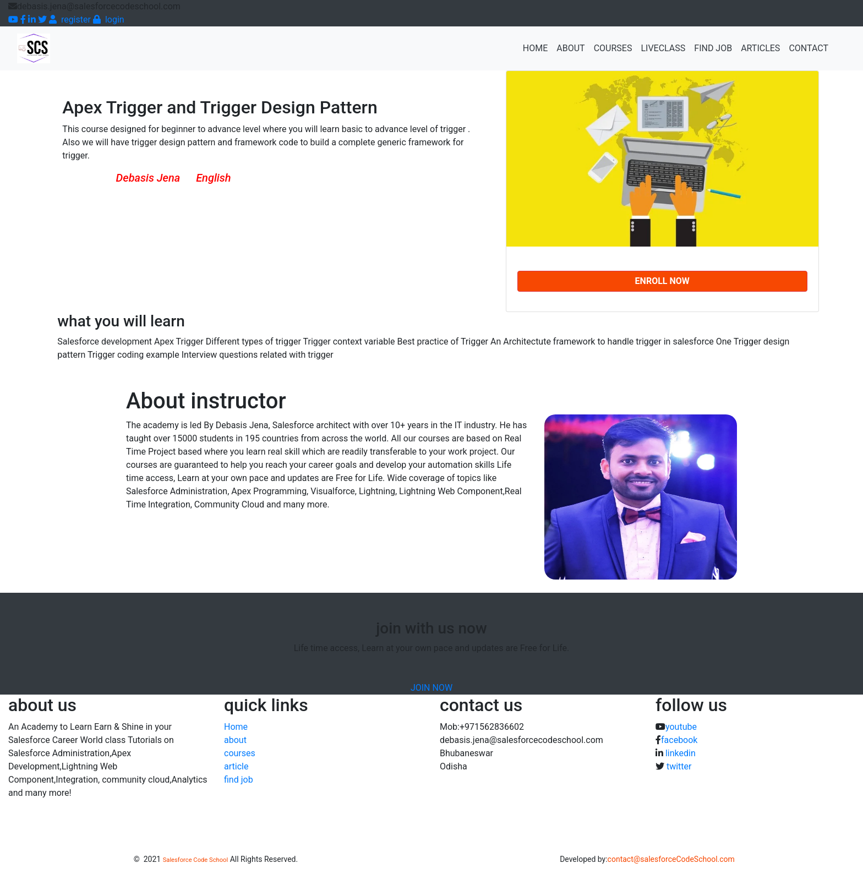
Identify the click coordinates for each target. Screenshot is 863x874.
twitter (679, 766)
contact (808, 48)
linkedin (680, 753)
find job (713, 48)
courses (239, 753)
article (236, 766)
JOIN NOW (431, 687)
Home (537, 47)
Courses (613, 48)
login (108, 19)
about (570, 48)
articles (760, 48)
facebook (679, 740)
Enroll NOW (662, 281)
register (70, 19)
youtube (681, 727)
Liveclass (663, 48)
